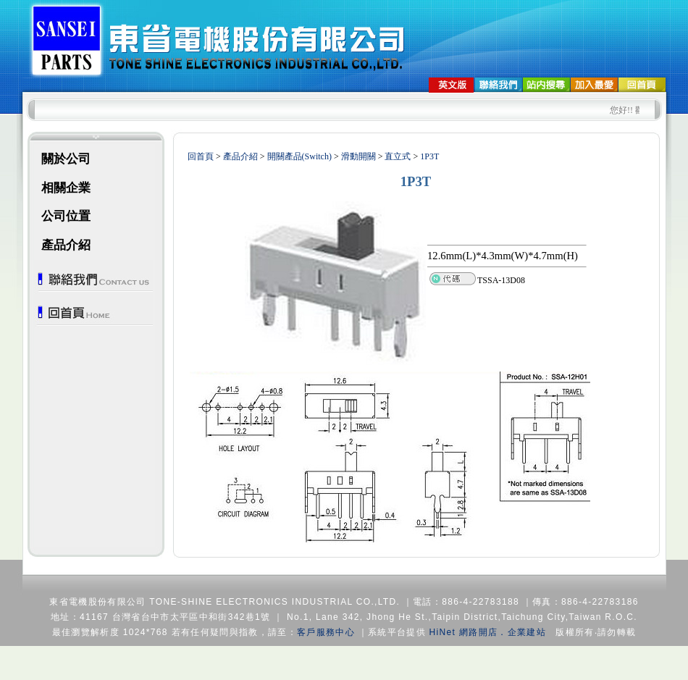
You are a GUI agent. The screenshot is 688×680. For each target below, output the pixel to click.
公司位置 (66, 216)
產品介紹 (66, 245)
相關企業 (66, 188)
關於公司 (66, 159)
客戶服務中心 (326, 632)
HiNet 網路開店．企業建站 (487, 632)
